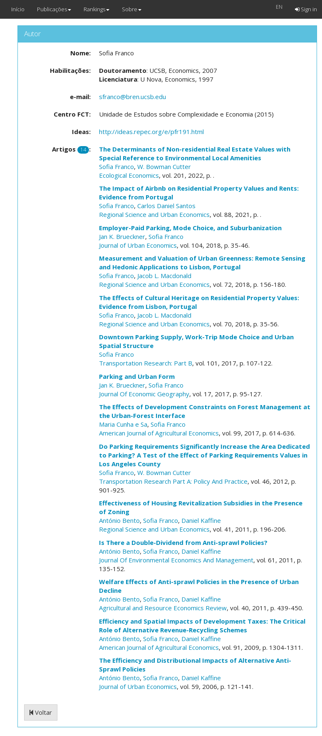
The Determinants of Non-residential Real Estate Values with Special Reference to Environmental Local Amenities (194, 153)
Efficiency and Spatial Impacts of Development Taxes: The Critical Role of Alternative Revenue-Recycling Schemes (202, 625)
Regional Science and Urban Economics (154, 214)
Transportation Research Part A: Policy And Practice (173, 481)
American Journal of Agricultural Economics (159, 433)
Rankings (96, 9)
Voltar (41, 712)
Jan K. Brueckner (122, 236)
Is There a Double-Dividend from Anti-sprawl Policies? (183, 542)
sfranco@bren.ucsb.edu (132, 96)
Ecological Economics (129, 175)
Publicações (54, 9)
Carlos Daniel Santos (166, 205)
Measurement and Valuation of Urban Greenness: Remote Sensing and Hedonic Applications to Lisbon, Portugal (202, 262)
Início (18, 9)
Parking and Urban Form (137, 376)
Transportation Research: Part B (145, 363)
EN (279, 6)
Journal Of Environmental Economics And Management (176, 560)
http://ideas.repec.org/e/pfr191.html (151, 131)
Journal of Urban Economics (138, 245)
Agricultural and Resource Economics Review (163, 608)
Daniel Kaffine (201, 520)
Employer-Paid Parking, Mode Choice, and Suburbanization (190, 228)
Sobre (131, 9)
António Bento (119, 520)
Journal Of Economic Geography (144, 394)
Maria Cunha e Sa (123, 424)
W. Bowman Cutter (164, 166)
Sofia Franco (116, 166)
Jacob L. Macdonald (164, 275)
